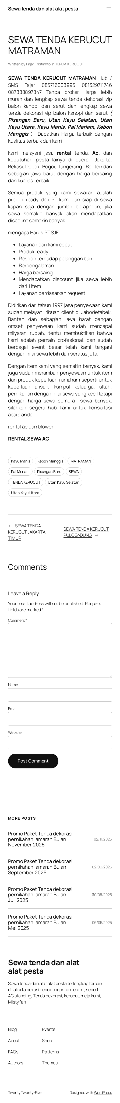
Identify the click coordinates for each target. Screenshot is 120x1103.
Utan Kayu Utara (25, 492)
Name (13, 684)
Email (12, 708)
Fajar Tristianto (38, 63)
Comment (17, 620)
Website (15, 732)
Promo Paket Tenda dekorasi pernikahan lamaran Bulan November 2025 (40, 839)
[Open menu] (108, 9)
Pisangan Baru (49, 471)
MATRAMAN (80, 461)
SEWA (74, 471)
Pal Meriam (20, 471)
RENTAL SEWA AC (28, 438)
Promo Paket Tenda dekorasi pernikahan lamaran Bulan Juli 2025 (40, 894)
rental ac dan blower (30, 426)
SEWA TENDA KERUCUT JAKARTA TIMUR (26, 532)
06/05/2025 (102, 922)
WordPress (103, 1092)
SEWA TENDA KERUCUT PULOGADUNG (86, 532)
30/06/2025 (102, 894)
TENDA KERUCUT (69, 63)
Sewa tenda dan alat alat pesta (43, 8)
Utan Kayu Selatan (63, 482)
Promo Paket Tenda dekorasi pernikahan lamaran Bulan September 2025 (40, 866)
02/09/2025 (102, 866)
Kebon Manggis (50, 461)
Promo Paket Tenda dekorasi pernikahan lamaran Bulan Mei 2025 (40, 922)
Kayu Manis (20, 461)
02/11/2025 (103, 839)
